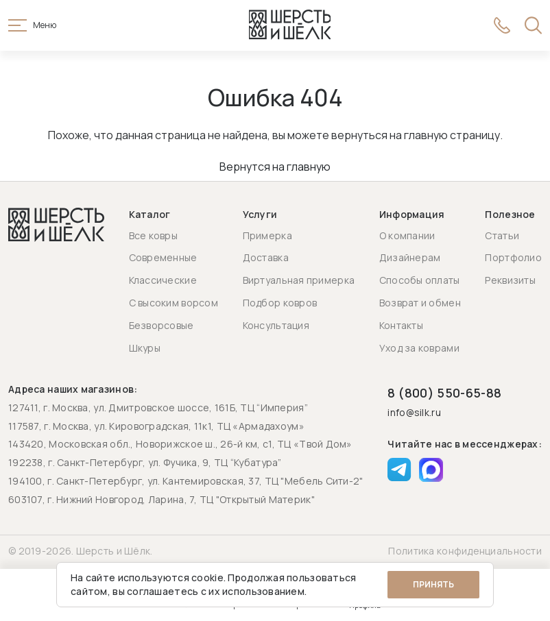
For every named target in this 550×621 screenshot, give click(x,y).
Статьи (502, 235)
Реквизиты (510, 280)
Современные (163, 257)
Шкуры (144, 347)
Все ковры (153, 235)
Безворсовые (161, 325)
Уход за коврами (419, 347)
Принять (433, 584)
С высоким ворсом (173, 302)
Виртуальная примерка (299, 280)
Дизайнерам (410, 257)
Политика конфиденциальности (465, 550)
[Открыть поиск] (533, 26)
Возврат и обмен (420, 302)
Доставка (266, 257)
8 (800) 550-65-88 (444, 393)
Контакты (401, 325)
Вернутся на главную (275, 167)
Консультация (276, 325)
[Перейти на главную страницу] (290, 26)
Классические (163, 280)
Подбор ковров (280, 302)
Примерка (267, 235)
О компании (407, 235)
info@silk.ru (413, 413)
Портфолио (513, 257)
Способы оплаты (419, 280)
